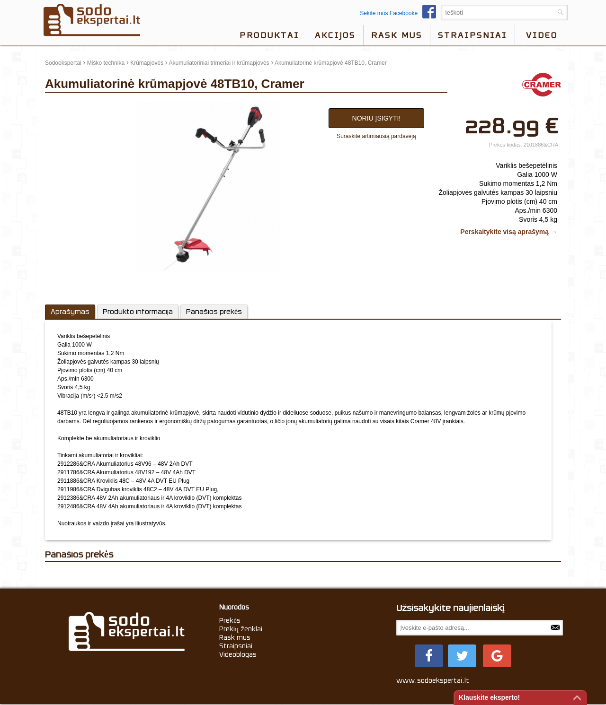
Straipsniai (472, 35)
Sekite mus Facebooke (400, 13)
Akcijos (335, 35)
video (542, 35)
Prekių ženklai (240, 629)
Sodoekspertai (63, 63)
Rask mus (396, 35)
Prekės (230, 620)
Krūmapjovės (146, 63)
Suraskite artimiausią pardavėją (376, 136)
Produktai (269, 35)
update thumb (65, 106)
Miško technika (106, 63)
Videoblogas (238, 654)
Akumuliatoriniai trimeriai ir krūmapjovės (219, 63)
